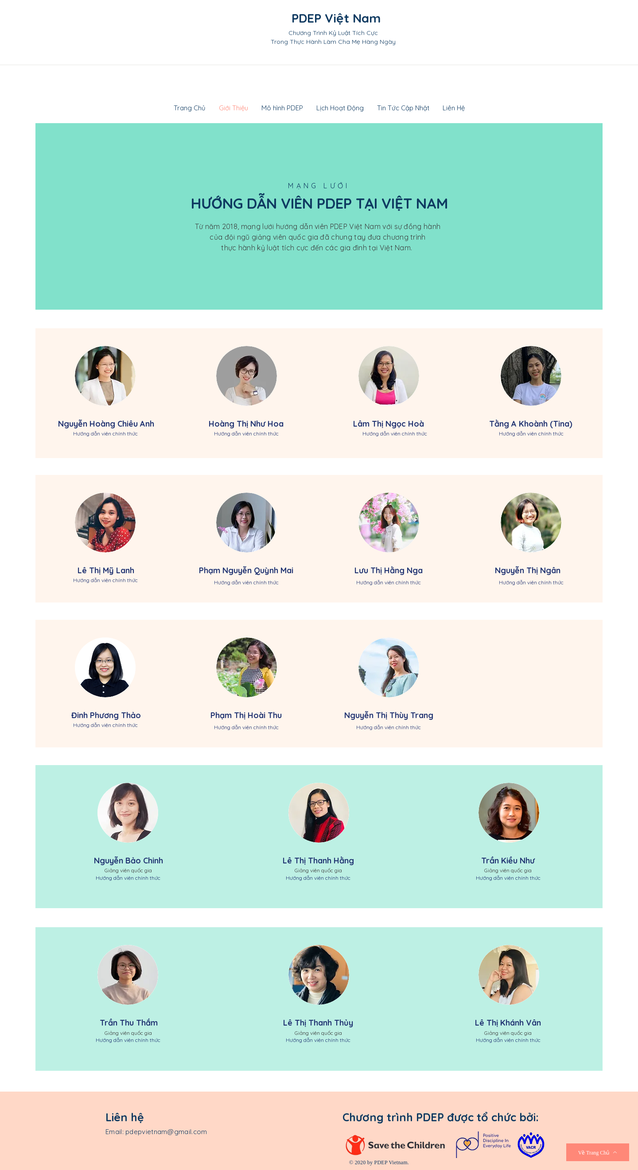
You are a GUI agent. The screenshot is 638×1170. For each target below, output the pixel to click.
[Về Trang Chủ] (597, 1152)
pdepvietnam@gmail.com (166, 1131)
